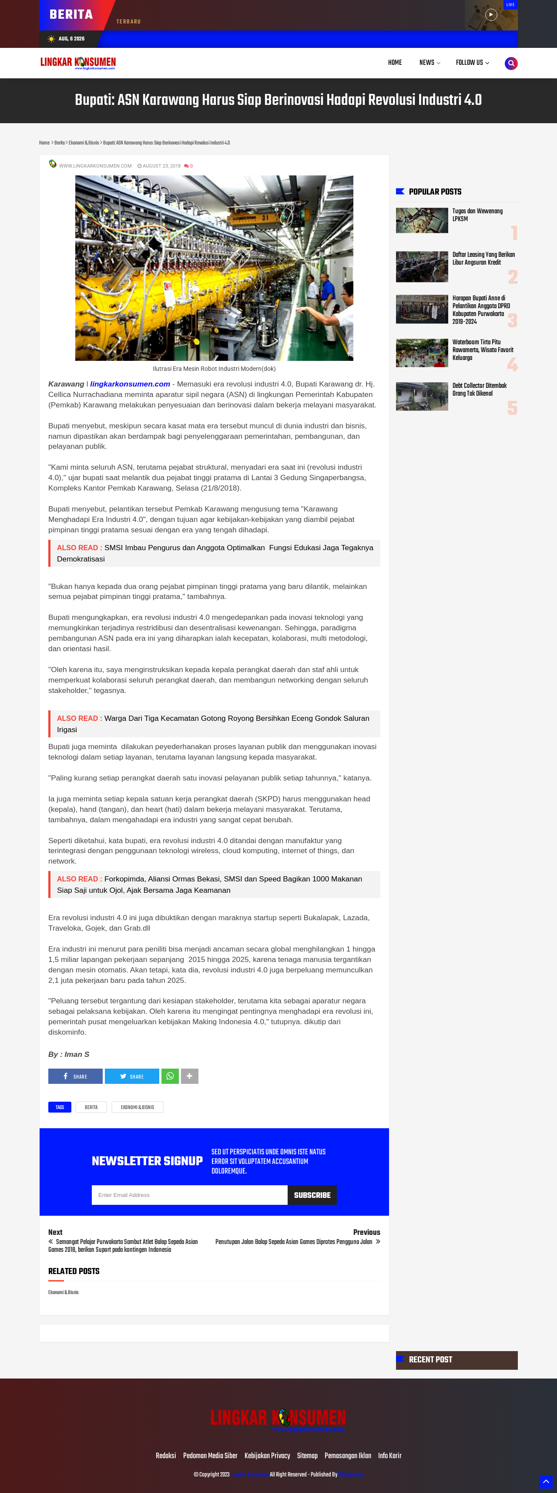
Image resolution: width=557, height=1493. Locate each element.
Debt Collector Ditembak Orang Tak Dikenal (480, 390)
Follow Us (469, 63)
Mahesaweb (350, 1475)
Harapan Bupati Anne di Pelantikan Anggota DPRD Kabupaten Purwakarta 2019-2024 (481, 310)
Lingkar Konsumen (250, 1475)
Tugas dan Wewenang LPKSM (478, 215)
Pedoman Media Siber (210, 1456)
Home (395, 63)
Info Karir (390, 1456)
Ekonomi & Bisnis (137, 1107)
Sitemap (307, 1456)
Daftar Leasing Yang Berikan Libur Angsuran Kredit (484, 259)
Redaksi (166, 1456)
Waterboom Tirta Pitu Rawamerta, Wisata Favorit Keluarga (483, 350)
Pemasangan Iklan (348, 1456)
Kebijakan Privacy (267, 1456)
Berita (91, 1107)
